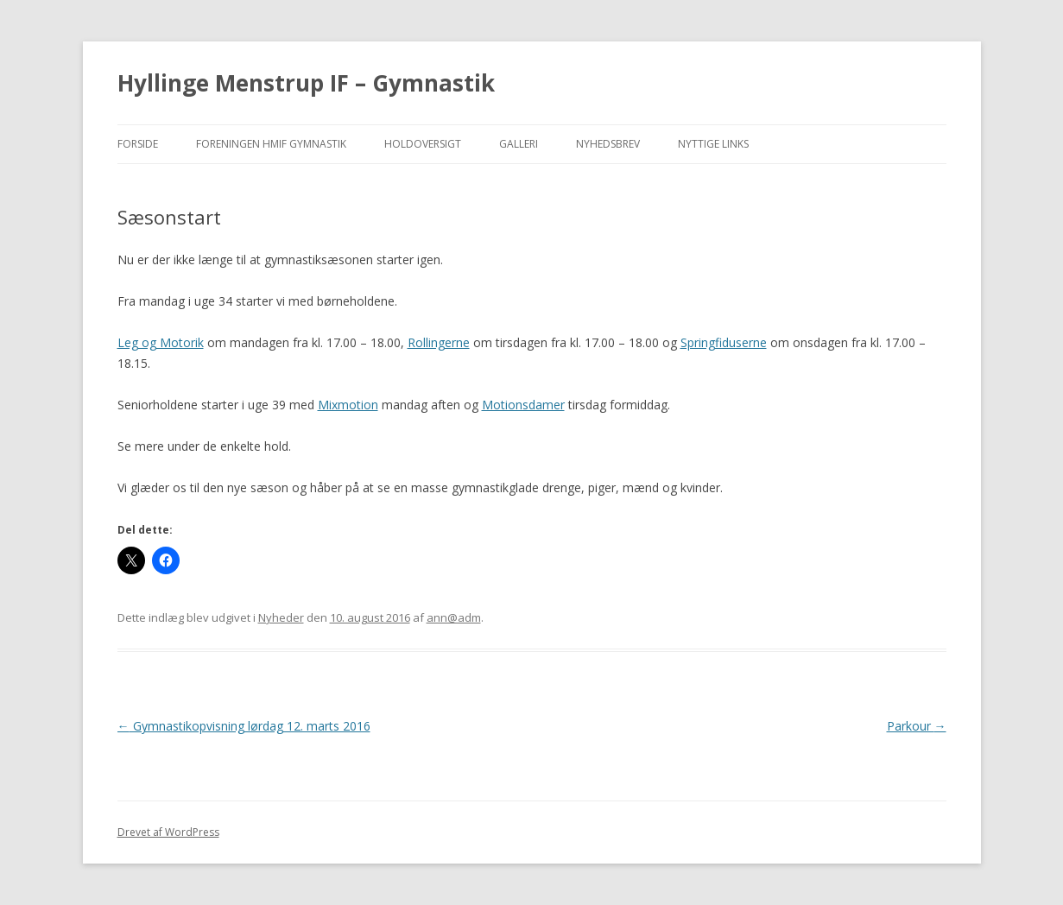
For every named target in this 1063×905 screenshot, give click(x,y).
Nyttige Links (713, 143)
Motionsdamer (523, 404)
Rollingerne (439, 342)
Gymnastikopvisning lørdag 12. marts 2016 (243, 726)
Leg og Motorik (160, 342)
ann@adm (454, 617)
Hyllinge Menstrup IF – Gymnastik (306, 82)
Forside (137, 143)
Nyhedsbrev (608, 143)
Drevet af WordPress (168, 832)
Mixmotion (348, 404)
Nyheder (281, 617)
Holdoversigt (422, 143)
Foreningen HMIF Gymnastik (271, 143)
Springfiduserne (723, 342)
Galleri (518, 143)
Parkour (916, 726)
